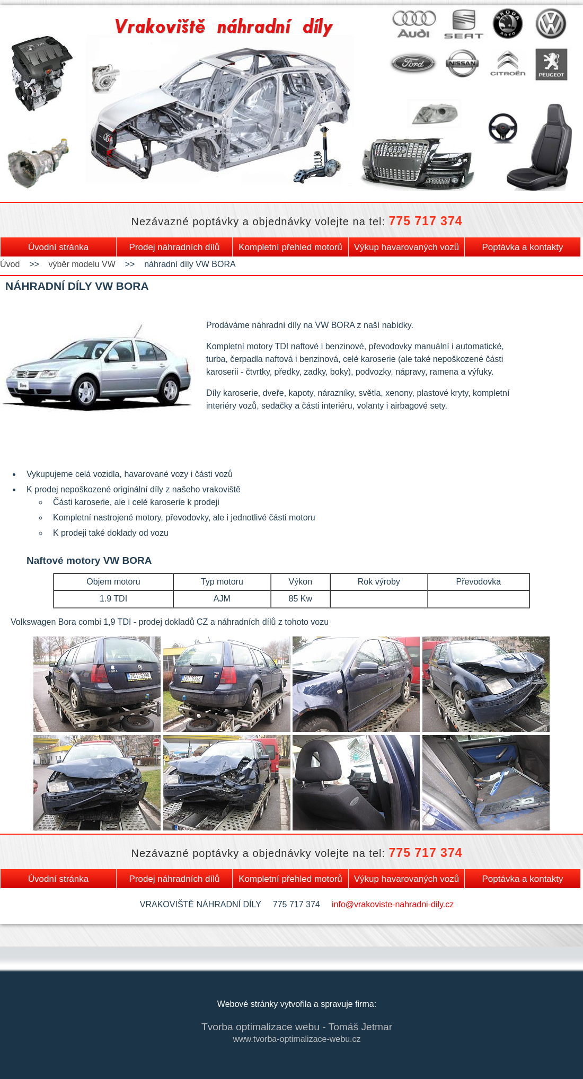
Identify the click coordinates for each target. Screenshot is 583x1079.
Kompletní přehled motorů (290, 247)
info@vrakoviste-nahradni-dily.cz (393, 904)
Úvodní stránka (58, 247)
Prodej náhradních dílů (174, 247)
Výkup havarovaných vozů (406, 247)
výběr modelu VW (82, 264)
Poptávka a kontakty (522, 247)
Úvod (10, 264)
